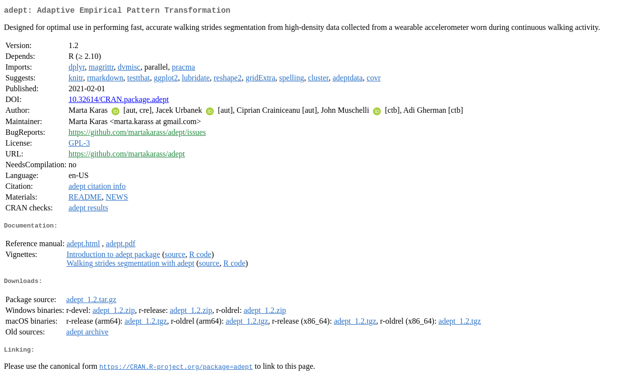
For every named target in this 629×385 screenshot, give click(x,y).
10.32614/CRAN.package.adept (118, 101)
